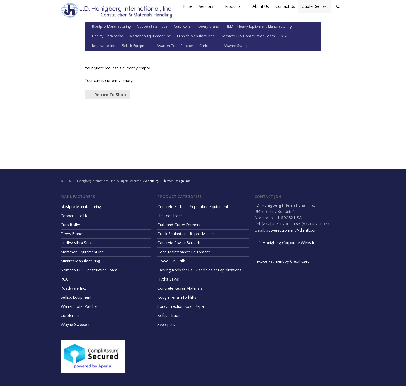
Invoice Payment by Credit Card (282, 261)
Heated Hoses (170, 215)
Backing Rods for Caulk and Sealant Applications (199, 270)
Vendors (208, 6)
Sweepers (166, 324)
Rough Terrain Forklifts (176, 297)
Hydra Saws (168, 279)
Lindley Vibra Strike (107, 36)
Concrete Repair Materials (179, 288)
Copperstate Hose (152, 27)
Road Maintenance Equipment (183, 252)
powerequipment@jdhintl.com (292, 230)
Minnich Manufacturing (195, 36)
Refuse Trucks (169, 315)
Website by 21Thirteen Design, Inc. (166, 181)
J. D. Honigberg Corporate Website (285, 242)
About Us (260, 6)
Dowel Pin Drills (171, 261)
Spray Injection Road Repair (181, 306)
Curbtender (208, 46)
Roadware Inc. (104, 46)
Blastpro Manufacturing (111, 27)
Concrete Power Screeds (179, 243)
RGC (284, 36)
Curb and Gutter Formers (178, 225)
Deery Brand (208, 27)
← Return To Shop (107, 94)
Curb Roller (183, 27)
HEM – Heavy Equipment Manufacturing (258, 27)
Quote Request (315, 6)
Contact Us (285, 6)
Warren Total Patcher (175, 46)
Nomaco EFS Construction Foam (248, 36)
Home (186, 6)
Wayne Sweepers (239, 46)
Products (235, 6)
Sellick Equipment (136, 46)
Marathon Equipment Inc (150, 36)
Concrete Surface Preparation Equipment (192, 206)
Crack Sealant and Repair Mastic (185, 234)
